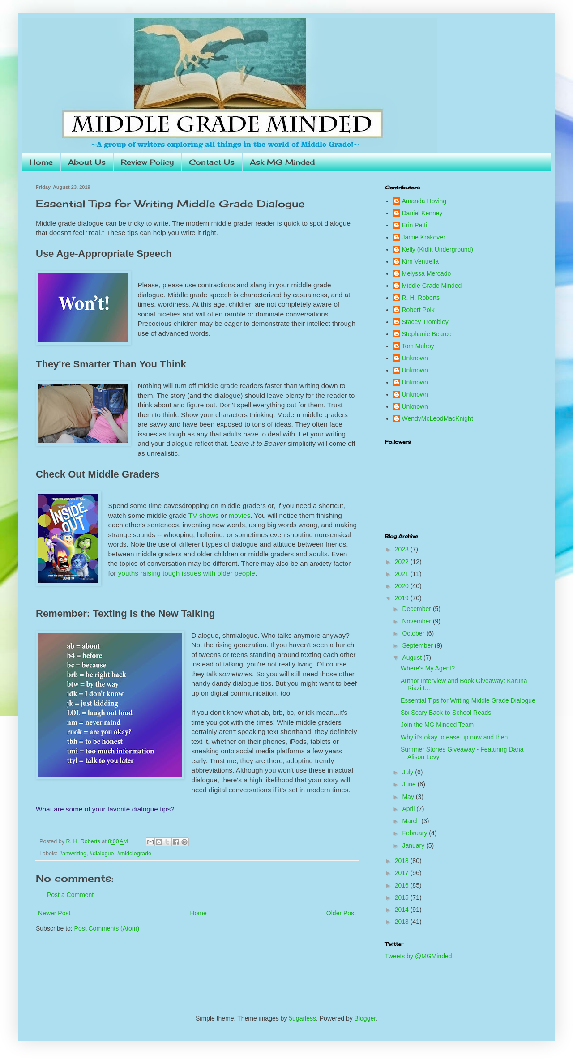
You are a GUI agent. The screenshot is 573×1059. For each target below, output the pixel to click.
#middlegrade (134, 853)
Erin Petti (415, 225)
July (408, 772)
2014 (403, 909)
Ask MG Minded (282, 162)
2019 (403, 598)
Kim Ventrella (420, 261)
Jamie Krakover (423, 237)
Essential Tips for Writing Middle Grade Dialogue (468, 700)
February (415, 833)
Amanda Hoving (424, 201)
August (412, 657)
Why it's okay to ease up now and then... (457, 737)
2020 (403, 585)
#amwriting (72, 853)
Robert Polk (418, 309)
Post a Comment (70, 894)
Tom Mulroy (418, 346)
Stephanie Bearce (427, 333)
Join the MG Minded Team (437, 724)
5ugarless (302, 1018)
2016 (403, 885)
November (417, 621)
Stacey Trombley (425, 321)
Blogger (365, 1018)
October (414, 633)
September (418, 645)
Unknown (415, 358)
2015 (403, 897)
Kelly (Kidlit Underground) (438, 249)
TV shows (203, 515)
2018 (403, 860)
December (417, 608)
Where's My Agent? (428, 668)
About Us (87, 162)
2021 (403, 573)
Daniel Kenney (422, 213)
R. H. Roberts (421, 297)
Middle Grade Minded (432, 285)
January (414, 845)
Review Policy (147, 162)
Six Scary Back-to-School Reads (446, 712)
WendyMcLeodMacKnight (437, 418)
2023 (403, 549)
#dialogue (102, 853)
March (411, 820)
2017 (403, 872)
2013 (403, 921)
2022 (403, 561)
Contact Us (212, 162)
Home (41, 162)
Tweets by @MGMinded (418, 956)
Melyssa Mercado (426, 273)
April (409, 808)
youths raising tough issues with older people (186, 573)
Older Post (341, 913)
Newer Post (54, 913)
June (409, 784)
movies (240, 515)
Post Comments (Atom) (106, 928)
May (408, 796)
